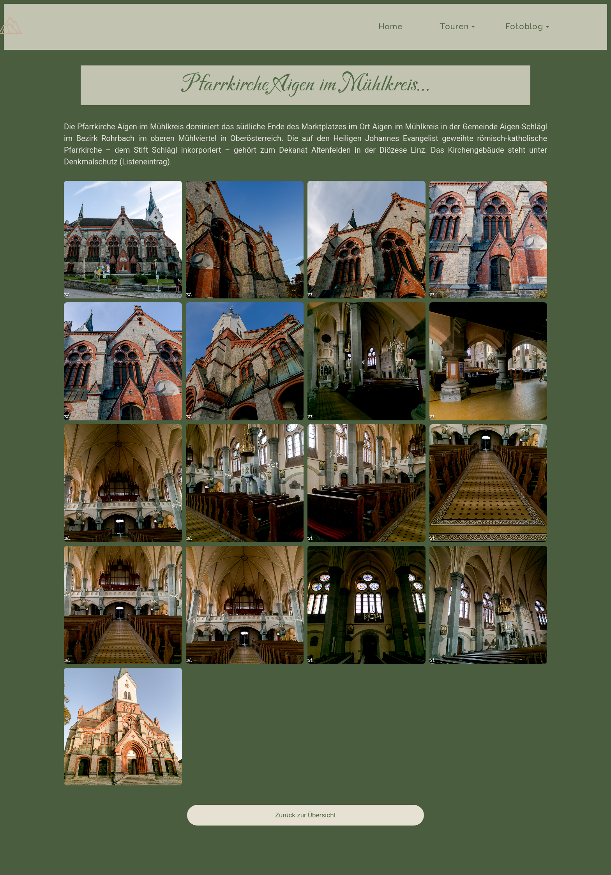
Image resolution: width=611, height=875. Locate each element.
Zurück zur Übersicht (305, 815)
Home (390, 26)
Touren (454, 26)
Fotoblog (524, 26)
